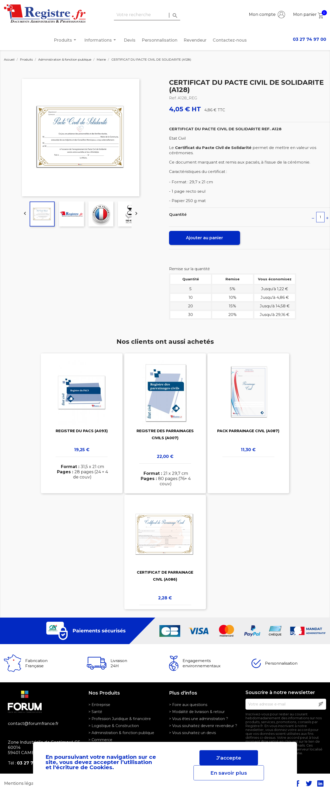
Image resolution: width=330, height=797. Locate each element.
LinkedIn (320, 783)
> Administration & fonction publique (121, 732)
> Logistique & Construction (113, 725)
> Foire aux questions (188, 704)
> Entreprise (99, 704)
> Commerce (100, 739)
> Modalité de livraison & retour (197, 711)
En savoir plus (228, 773)
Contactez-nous (230, 40)
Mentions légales (22, 783)
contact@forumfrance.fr (33, 723)
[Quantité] (320, 217)
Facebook (297, 783)
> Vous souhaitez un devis (192, 732)
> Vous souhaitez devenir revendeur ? (203, 725)
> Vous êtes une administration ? (198, 718)
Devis (129, 40)
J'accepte (228, 758)
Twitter (309, 783)
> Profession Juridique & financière (119, 718)
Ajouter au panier (204, 237)
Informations (101, 40)
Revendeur (195, 40)
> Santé (95, 711)
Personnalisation (159, 40)
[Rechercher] (147, 15)
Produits (66, 40)
